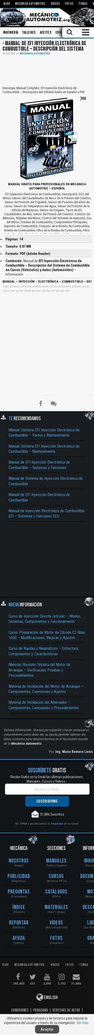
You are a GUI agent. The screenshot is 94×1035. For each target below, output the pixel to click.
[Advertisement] (47, 70)
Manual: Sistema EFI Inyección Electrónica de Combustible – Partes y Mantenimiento (44, 433)
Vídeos (56, 922)
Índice (19, 907)
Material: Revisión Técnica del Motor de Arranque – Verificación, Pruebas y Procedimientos (39, 670)
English (47, 997)
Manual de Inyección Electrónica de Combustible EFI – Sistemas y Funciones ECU (46, 513)
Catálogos (56, 891)
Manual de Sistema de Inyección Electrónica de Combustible (46, 481)
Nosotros (19, 861)
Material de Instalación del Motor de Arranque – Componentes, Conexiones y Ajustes (46, 689)
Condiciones (20, 1010)
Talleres (29, 32)
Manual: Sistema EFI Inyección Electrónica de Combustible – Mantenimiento (44, 449)
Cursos (56, 876)
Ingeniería (10, 32)
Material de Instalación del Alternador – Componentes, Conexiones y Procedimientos (44, 705)
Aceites (45, 32)
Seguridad (57, 823)
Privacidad (40, 1010)
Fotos (56, 938)
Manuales (56, 861)
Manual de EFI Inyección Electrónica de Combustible (39, 497)
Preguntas (19, 891)
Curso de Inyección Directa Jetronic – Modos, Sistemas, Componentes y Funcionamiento (45, 619)
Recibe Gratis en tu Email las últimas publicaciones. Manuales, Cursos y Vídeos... (47, 779)
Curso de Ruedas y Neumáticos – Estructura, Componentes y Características (44, 651)
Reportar (19, 922)
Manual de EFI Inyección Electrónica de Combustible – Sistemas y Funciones (39, 465)
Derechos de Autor (66, 1010)
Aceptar (47, 1029)
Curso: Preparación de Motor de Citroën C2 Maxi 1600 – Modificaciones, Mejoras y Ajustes (47, 635)
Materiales (56, 907)
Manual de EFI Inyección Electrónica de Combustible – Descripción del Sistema (44, 46)
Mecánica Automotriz (35, 53)
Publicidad (19, 876)
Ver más (82, 1023)
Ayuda (19, 938)
